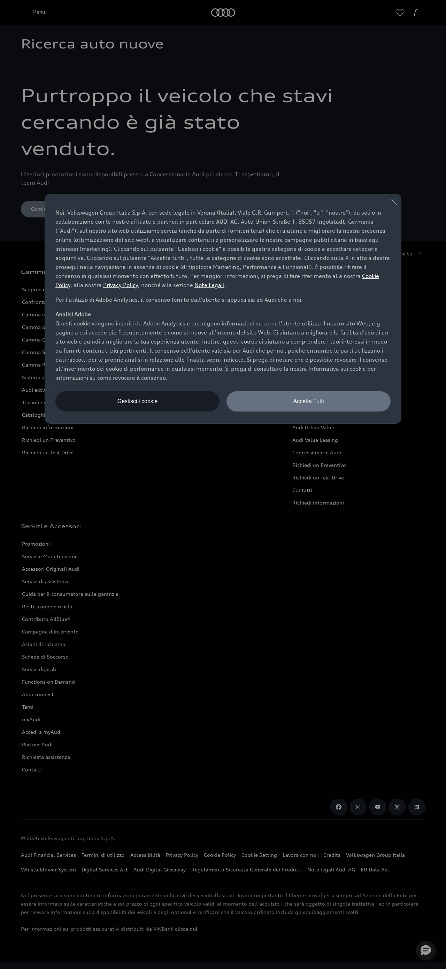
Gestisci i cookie (137, 401)
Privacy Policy (120, 285)
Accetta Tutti (308, 401)
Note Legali (209, 285)
